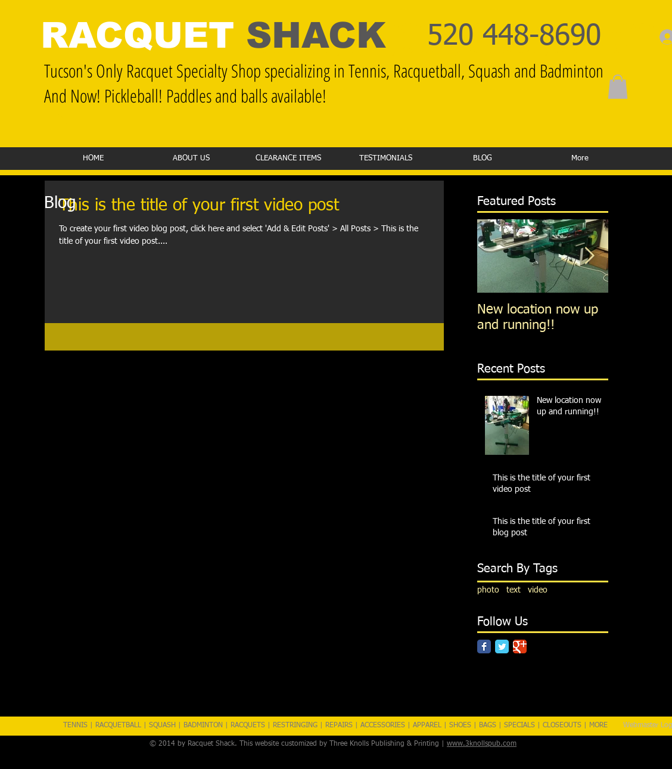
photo (488, 590)
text (513, 590)
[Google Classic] (520, 646)
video (537, 590)
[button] (618, 87)
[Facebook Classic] (484, 646)
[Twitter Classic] (502, 646)
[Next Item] (589, 256)
